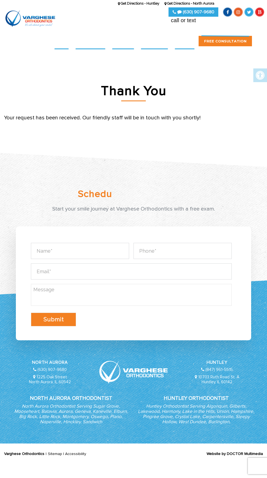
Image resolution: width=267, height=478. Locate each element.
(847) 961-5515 (219, 369)
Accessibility (75, 453)
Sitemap (55, 453)
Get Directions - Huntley (138, 3)
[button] (258, 44)
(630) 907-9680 (193, 12)
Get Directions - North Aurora (189, 3)
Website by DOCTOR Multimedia (235, 453)
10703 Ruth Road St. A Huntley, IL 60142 (218, 379)
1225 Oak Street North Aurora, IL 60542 (50, 379)
